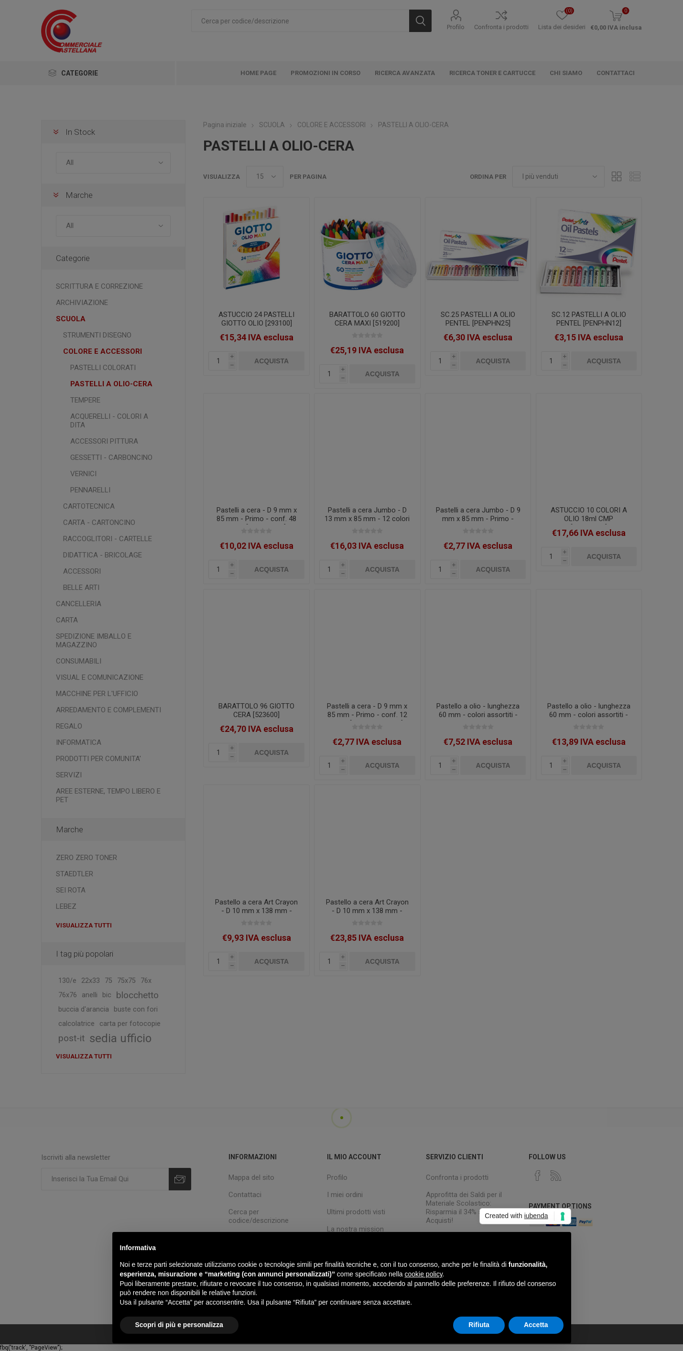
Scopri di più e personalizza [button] (179, 1325)
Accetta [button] (536, 1325)
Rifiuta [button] (478, 1325)
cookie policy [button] (423, 1274)
